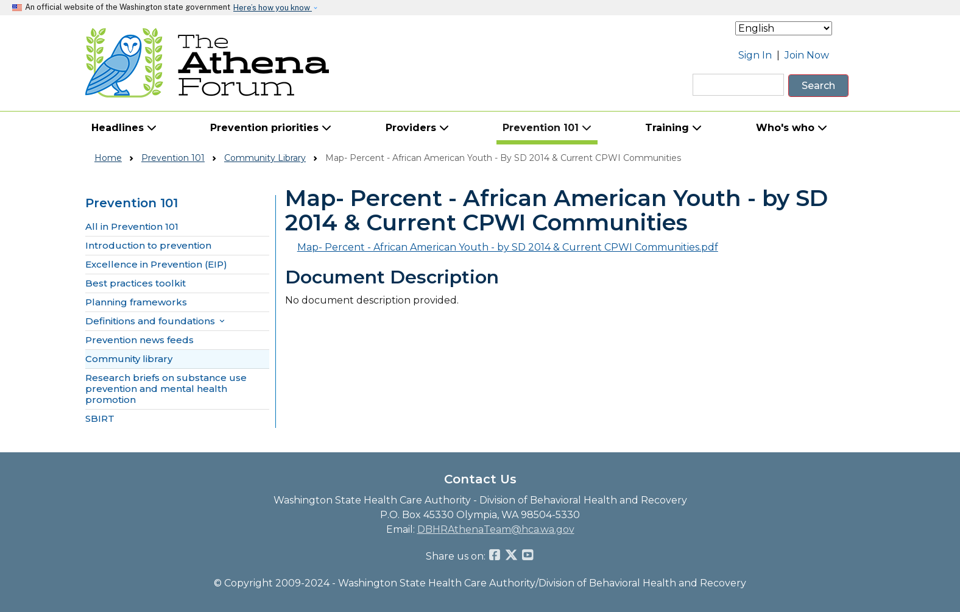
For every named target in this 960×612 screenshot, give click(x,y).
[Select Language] (783, 28)
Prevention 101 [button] (547, 127)
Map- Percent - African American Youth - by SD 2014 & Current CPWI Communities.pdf (507, 247)
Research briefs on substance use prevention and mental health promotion (166, 388)
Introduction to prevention (148, 245)
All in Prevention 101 (131, 226)
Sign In (755, 55)
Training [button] (673, 127)
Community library (128, 359)
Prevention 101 (173, 157)
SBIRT (100, 418)
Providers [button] (417, 127)
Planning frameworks (136, 302)
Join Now (807, 55)
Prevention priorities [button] (270, 127)
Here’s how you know (272, 7)
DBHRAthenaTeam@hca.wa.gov (495, 529)
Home (108, 157)
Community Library (265, 157)
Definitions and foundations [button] (156, 321)
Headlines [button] (124, 127)
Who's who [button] (791, 127)
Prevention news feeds (139, 340)
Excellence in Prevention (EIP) (156, 264)
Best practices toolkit (135, 283)
